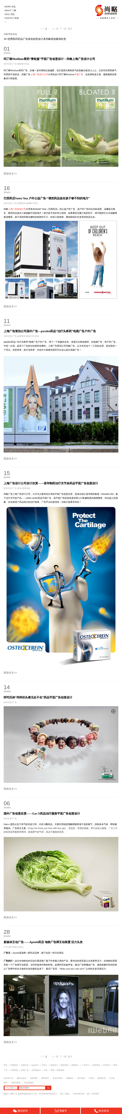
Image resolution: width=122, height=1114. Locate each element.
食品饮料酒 (57, 1078)
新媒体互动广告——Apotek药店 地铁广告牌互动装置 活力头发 (43, 942)
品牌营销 (21, 203)
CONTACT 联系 (11, 18)
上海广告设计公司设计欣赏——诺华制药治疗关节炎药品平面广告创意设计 (51, 483)
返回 (70, 28)
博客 (52, 1070)
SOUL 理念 (9, 14)
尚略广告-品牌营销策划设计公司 (23, 1094)
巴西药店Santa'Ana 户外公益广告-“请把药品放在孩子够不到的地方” (47, 198)
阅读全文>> (10, 173)
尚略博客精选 (10, 34)
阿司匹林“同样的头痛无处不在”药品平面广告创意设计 (38, 697)
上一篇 (55, 28)
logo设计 (35, 1065)
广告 (15, 64)
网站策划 (64, 1065)
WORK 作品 (10, 6)
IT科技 (91, 1078)
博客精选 (60, 1070)
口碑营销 (14, 1070)
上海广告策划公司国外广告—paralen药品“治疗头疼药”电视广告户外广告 (50, 331)
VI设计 (44, 1065)
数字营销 (13, 947)
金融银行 (70, 1078)
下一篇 (63, 28)
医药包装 (26, 488)
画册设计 (75, 1065)
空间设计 (107, 1065)
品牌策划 (14, 1065)
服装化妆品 (21, 1078)
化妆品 (20, 947)
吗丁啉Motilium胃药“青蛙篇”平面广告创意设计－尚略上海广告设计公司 (49, 59)
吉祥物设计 (36, 1070)
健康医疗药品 (23, 64)
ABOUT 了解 (10, 10)
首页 (5, 1065)
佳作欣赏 (8, 64)
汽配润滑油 (15, 1083)
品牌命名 (25, 1065)
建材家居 (101, 1078)
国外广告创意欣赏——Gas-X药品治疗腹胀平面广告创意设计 (42, 813)
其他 (37, 336)
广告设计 (85, 1065)
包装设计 (54, 1065)
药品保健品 (29, 1083)
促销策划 (96, 1065)
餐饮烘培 (45, 1078)
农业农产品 (8, 1078)
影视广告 (25, 1070)
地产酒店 (81, 1078)
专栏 (46, 1070)
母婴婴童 (34, 1078)
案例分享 (30, 336)
